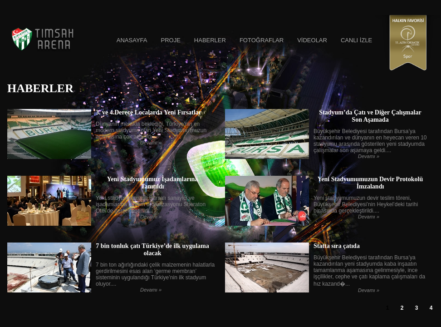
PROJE (170, 40)
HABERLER (210, 40)
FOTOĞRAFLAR (262, 40)
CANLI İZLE (356, 40)
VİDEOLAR (312, 40)
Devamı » (151, 142)
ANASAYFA (132, 40)
